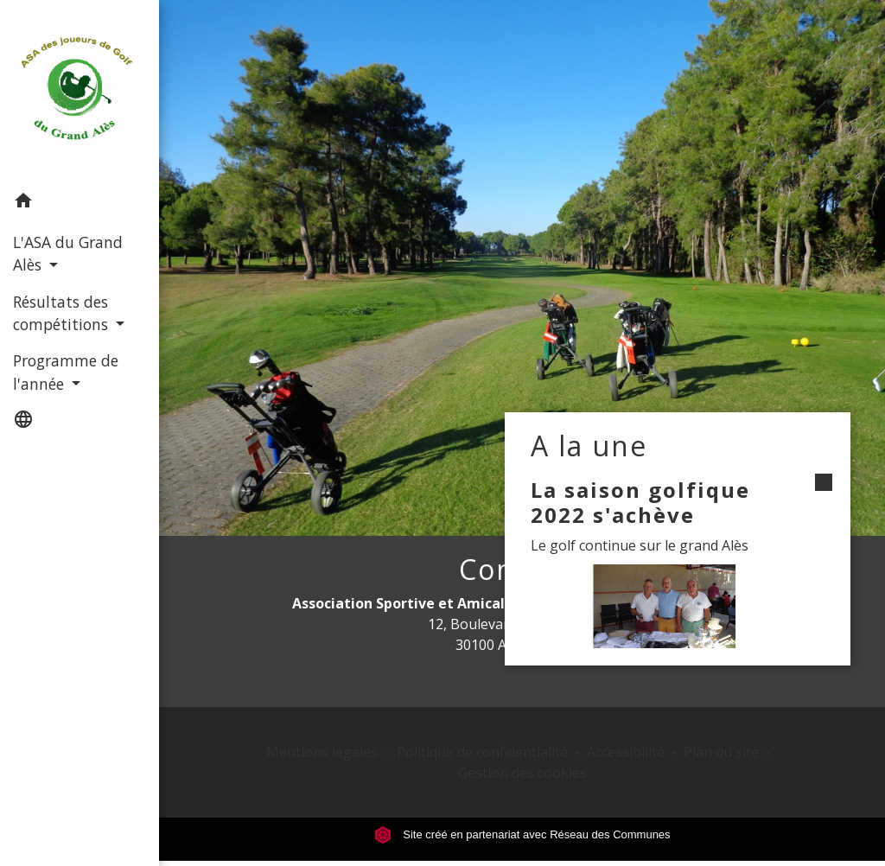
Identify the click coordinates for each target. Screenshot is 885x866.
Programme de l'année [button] (65, 371)
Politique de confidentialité (482, 751)
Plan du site (721, 751)
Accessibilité (626, 751)
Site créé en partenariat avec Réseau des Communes (522, 834)
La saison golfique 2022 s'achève (640, 502)
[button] (79, 203)
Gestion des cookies (522, 772)
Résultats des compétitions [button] (62, 312)
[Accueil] (79, 91)
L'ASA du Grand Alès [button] (68, 253)
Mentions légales (322, 751)
